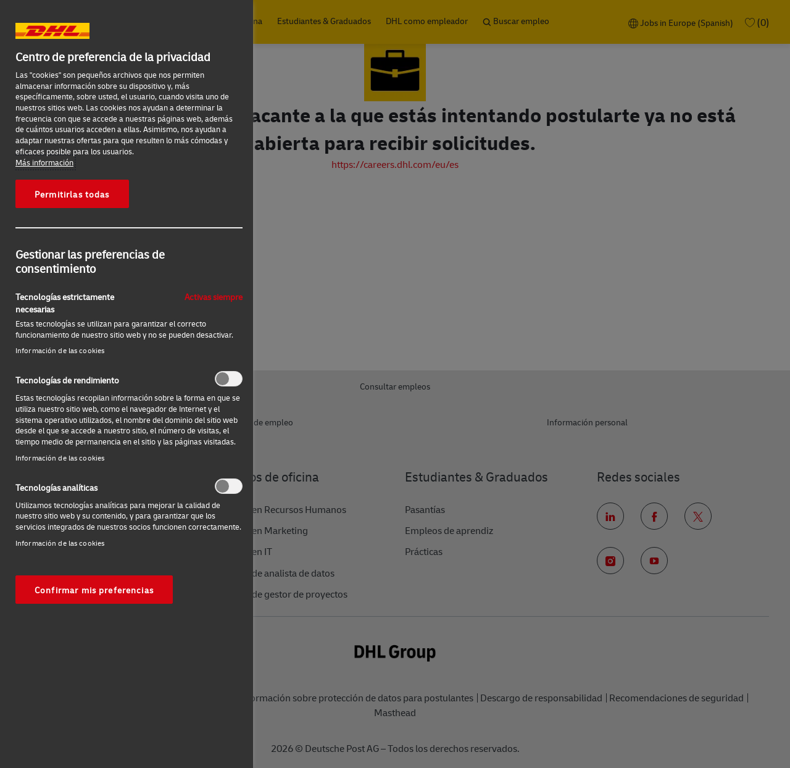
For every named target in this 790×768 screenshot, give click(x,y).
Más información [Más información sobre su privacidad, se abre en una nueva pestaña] (44, 162)
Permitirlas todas (72, 194)
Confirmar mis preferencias (94, 589)
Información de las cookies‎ (59, 350)
